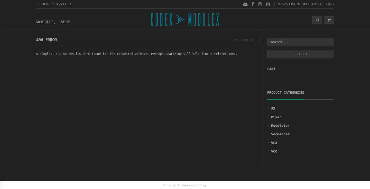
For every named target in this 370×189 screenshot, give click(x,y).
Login (330, 4)
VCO (274, 151)
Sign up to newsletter (55, 4)
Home (236, 40)
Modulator (280, 126)
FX (273, 108)
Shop (65, 22)
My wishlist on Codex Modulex (299, 4)
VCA (274, 143)
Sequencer (280, 134)
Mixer (276, 117)
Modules (44, 22)
